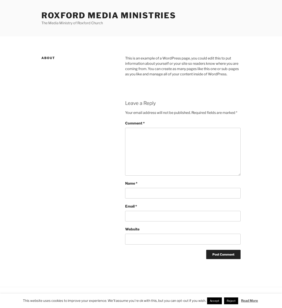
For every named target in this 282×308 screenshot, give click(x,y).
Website (132, 229)
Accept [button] (214, 300)
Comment (135, 123)
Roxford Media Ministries (108, 15)
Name (131, 183)
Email (131, 206)
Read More (249, 301)
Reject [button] (231, 300)
